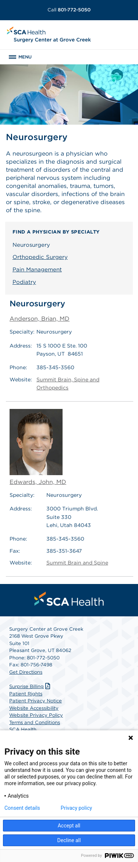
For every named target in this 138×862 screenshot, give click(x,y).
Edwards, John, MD (38, 447)
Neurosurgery (31, 245)
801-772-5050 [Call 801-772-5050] (69, 10)
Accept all (69, 826)
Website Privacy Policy (36, 715)
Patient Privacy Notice (35, 701)
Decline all (69, 840)
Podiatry (24, 282)
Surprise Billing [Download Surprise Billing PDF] (30, 686)
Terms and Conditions (34, 722)
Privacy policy (76, 808)
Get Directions (25, 672)
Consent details (22, 808)
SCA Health (22, 729)
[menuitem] (69, 598)
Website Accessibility (34, 708)
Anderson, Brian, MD (40, 318)
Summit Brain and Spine (77, 563)
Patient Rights (25, 694)
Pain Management (37, 269)
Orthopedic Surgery (40, 257)
